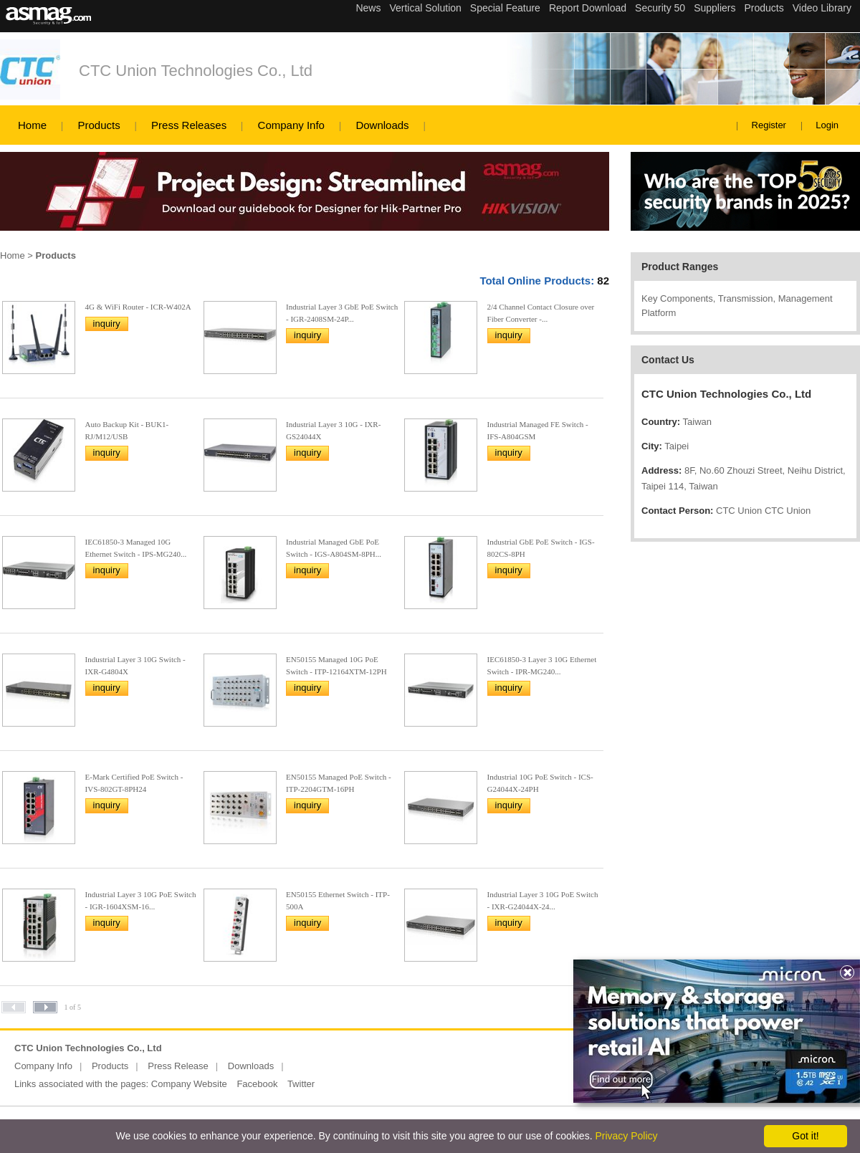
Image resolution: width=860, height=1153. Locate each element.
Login (827, 125)
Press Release (178, 1066)
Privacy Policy (626, 1136)
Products (98, 125)
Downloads (381, 125)
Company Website (189, 1083)
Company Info (291, 125)
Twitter (301, 1083)
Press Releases (188, 125)
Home (32, 125)
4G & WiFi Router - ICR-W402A (138, 306)
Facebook (256, 1083)
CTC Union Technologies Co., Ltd (195, 71)
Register (769, 125)
